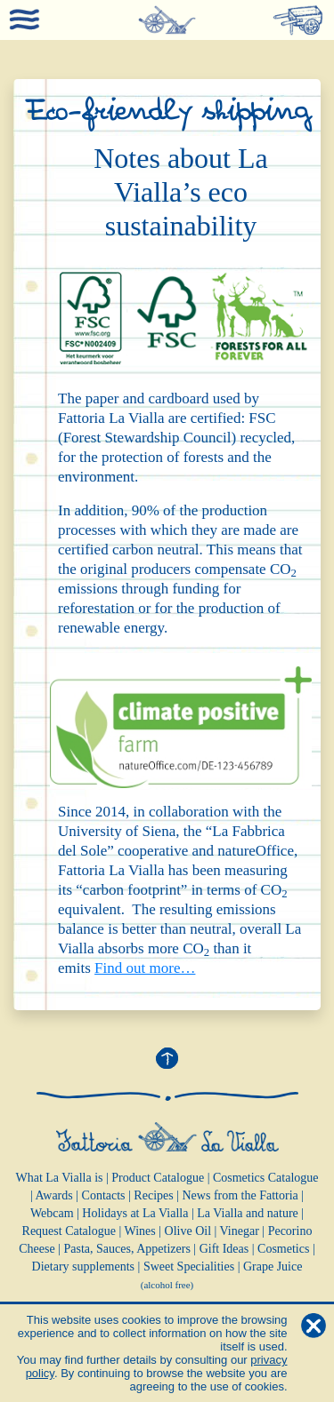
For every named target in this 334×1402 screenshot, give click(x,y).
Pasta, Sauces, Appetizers (127, 1248)
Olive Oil (188, 1231)
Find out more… (144, 968)
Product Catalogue (157, 1177)
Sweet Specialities (188, 1266)
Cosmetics (283, 1248)
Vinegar (239, 1231)
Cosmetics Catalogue (266, 1177)
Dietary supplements (83, 1266)
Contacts (104, 1195)
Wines (140, 1231)
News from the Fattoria (240, 1195)
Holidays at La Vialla (135, 1213)
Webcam (52, 1213)
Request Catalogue (69, 1231)
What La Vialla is (58, 1177)
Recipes (153, 1195)
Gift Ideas (224, 1248)
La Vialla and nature (247, 1213)
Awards (53, 1195)
